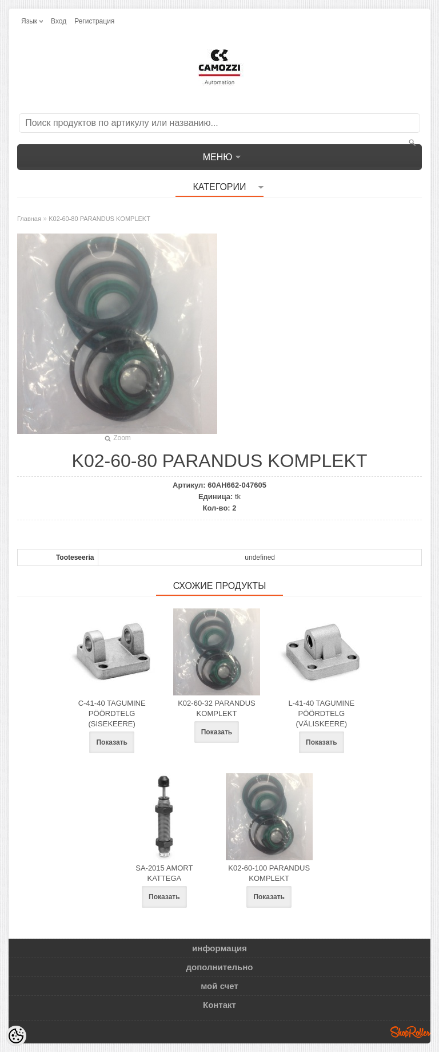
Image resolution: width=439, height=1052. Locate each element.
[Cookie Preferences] (16, 1036)
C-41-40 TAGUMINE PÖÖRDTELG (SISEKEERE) (112, 713)
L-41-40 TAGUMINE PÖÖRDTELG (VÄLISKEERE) (321, 713)
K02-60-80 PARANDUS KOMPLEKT (99, 218)
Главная (29, 218)
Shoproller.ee (410, 1032)
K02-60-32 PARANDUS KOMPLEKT (217, 708)
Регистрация (94, 21)
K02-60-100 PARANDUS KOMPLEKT (269, 873)
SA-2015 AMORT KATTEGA (164, 873)
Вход (58, 21)
